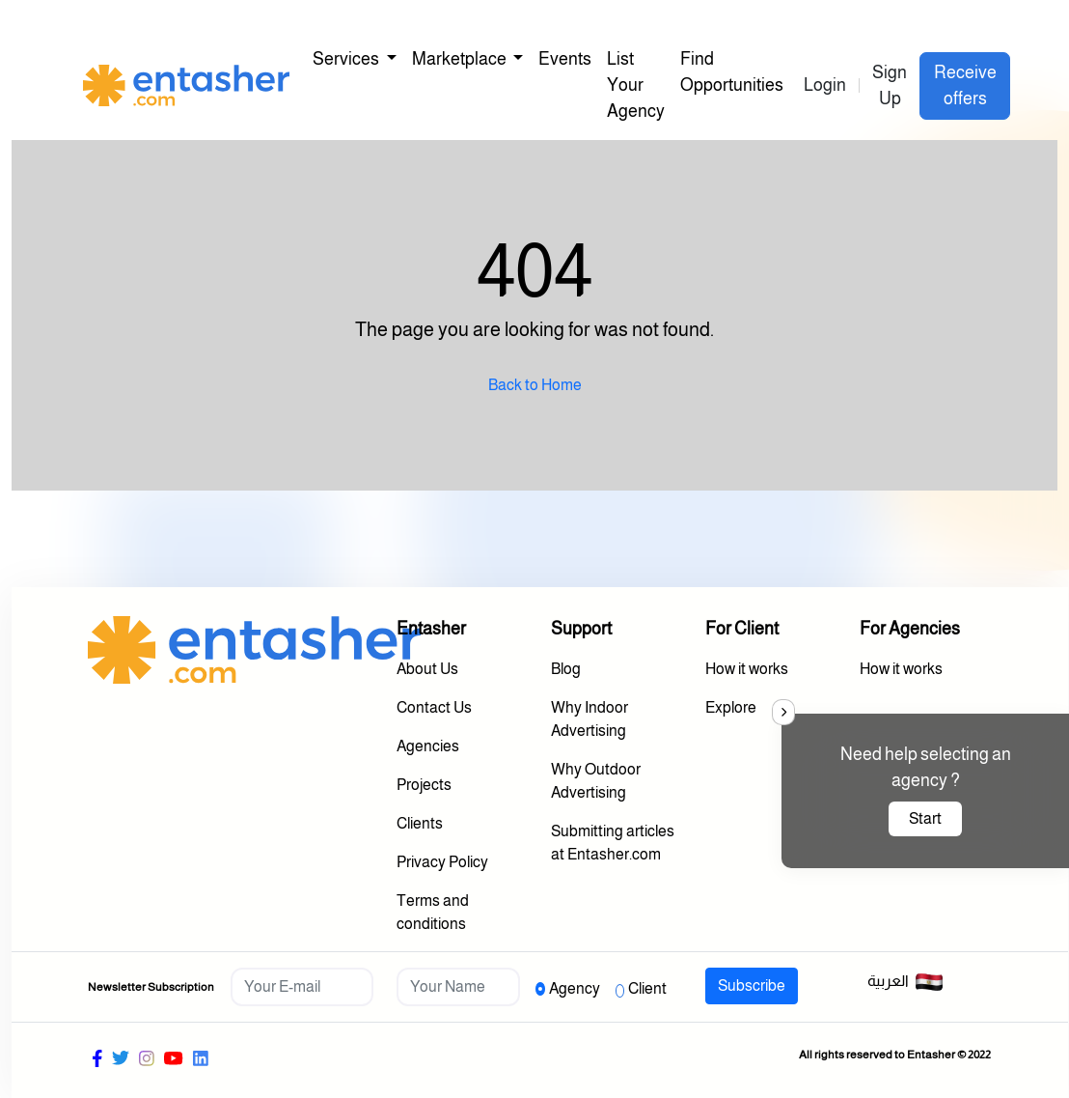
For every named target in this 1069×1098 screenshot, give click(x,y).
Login (825, 85)
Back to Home (535, 385)
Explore (730, 707)
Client (647, 988)
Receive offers (965, 85)
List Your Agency (636, 85)
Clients (420, 823)
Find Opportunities (731, 72)
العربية (905, 982)
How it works (746, 669)
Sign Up (889, 85)
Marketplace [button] (460, 59)
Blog (566, 669)
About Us (427, 669)
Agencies (428, 746)
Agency (574, 988)
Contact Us (434, 707)
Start (925, 818)
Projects (424, 784)
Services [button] (347, 59)
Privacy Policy (442, 862)
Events (564, 59)
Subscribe (751, 985)
